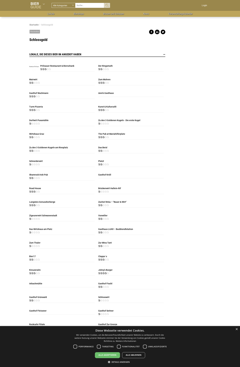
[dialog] (120, 346)
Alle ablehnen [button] (133, 355)
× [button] (236, 329)
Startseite (34, 25)
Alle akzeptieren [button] (107, 355)
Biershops (79, 13)
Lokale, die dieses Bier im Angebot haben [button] (97, 54)
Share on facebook (151, 32)
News (146, 13)
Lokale (50, 13)
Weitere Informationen (126, 341)
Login (204, 5)
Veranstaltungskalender (180, 13)
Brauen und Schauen (113, 13)
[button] (120, 361)
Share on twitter (163, 32)
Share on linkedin (157, 32)
